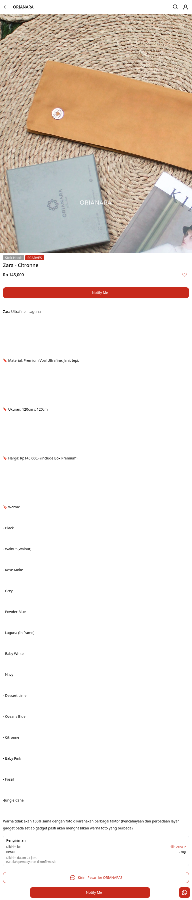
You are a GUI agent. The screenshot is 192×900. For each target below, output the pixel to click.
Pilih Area (178, 847)
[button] (185, 6)
